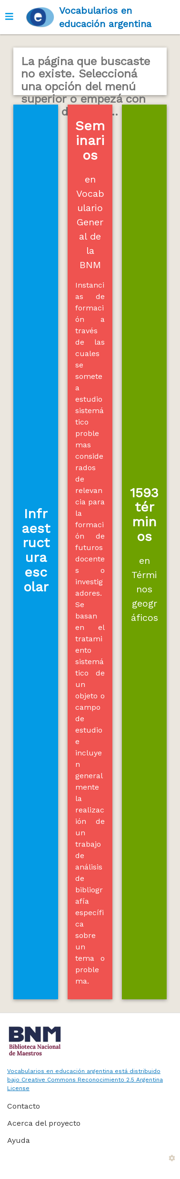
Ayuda (18, 1140)
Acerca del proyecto (43, 1123)
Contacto (23, 1106)
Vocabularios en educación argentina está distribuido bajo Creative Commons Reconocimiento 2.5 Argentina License (85, 1080)
